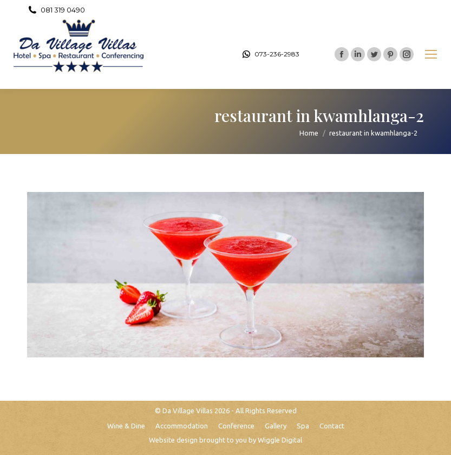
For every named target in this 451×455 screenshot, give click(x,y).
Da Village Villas (187, 410)
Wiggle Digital (280, 440)
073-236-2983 (270, 54)
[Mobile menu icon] (430, 54)
